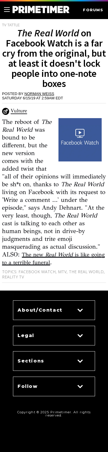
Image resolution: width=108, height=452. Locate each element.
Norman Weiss (39, 94)
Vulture (19, 111)
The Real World (86, 271)
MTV (62, 271)
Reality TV (13, 277)
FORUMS (93, 10)
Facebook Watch (37, 271)
